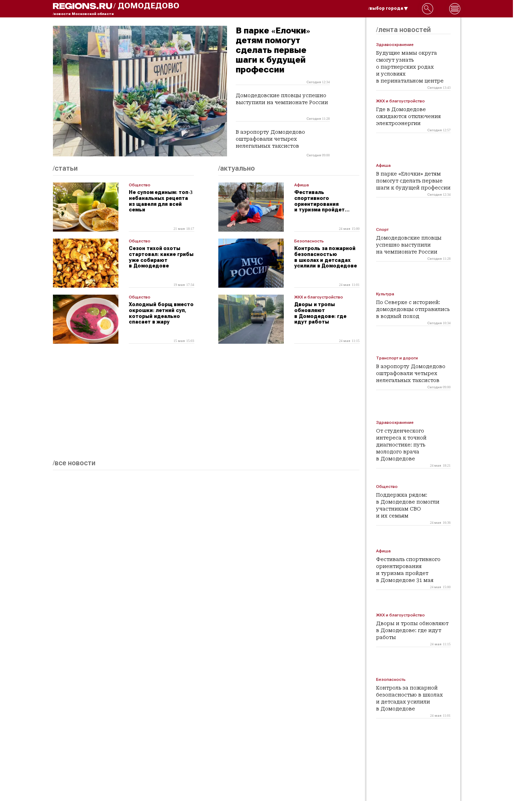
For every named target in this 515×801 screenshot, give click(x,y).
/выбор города (388, 8)
